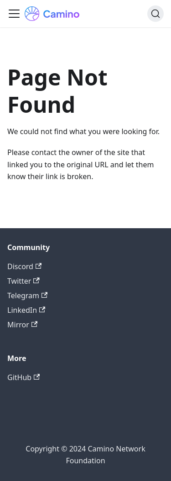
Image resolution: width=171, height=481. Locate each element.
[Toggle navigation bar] (14, 13)
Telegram (27, 296)
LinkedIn (26, 310)
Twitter (23, 281)
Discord (24, 266)
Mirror (22, 325)
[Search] (155, 13)
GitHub (23, 377)
